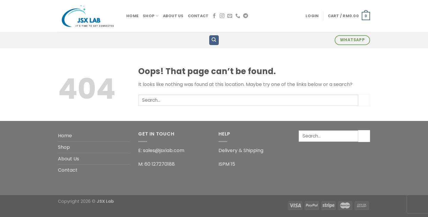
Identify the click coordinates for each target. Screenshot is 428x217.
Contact (198, 15)
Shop (150, 16)
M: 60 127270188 (156, 164)
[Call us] (237, 16)
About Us (173, 15)
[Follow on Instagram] (222, 16)
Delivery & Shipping (240, 150)
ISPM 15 (226, 164)
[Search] (214, 40)
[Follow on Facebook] (214, 16)
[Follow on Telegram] (245, 16)
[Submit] (364, 100)
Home (132, 15)
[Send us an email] (229, 16)
